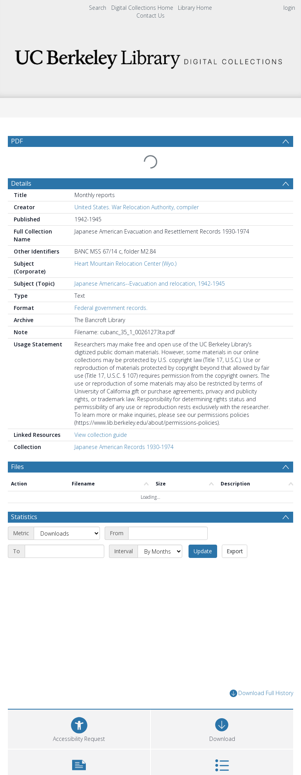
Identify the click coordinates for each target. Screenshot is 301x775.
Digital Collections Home (142, 7)
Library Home (195, 7)
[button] (79, 753)
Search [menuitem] (97, 7)
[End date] (64, 536)
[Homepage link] (150, 57)
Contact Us (150, 15)
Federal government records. (110, 293)
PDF (17, 141)
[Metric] (67, 518)
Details (21, 169)
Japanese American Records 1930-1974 (124, 432)
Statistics (24, 502)
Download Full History (261, 679)
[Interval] (160, 536)
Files (17, 452)
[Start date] (168, 518)
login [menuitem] (289, 7)
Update (203, 536)
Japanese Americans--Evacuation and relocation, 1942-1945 (149, 269)
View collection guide (100, 420)
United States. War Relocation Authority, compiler (136, 192)
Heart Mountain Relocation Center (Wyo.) (125, 249)
